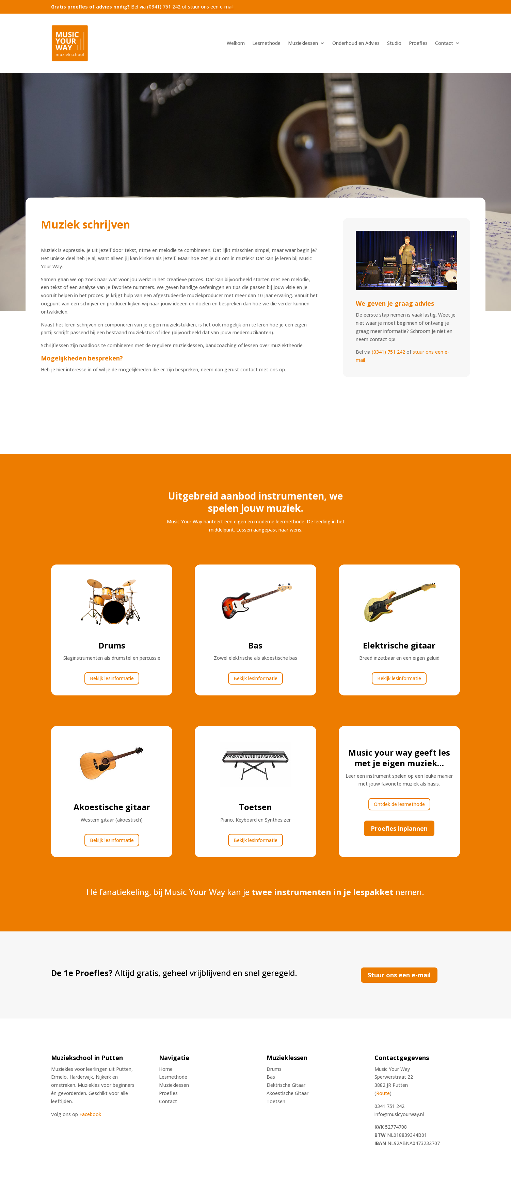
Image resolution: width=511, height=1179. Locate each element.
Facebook (90, 1114)
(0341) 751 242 (163, 6)
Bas (271, 1077)
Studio (394, 43)
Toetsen (276, 1101)
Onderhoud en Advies (356, 43)
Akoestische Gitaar (287, 1093)
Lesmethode (266, 43)
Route (383, 1093)
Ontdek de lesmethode (399, 804)
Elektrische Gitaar (286, 1085)
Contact (444, 43)
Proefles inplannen (399, 828)
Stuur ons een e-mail (399, 975)
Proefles (418, 43)
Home (166, 1069)
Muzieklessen (303, 43)
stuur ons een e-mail (211, 6)
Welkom (236, 43)
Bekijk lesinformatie (112, 678)
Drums (274, 1069)
